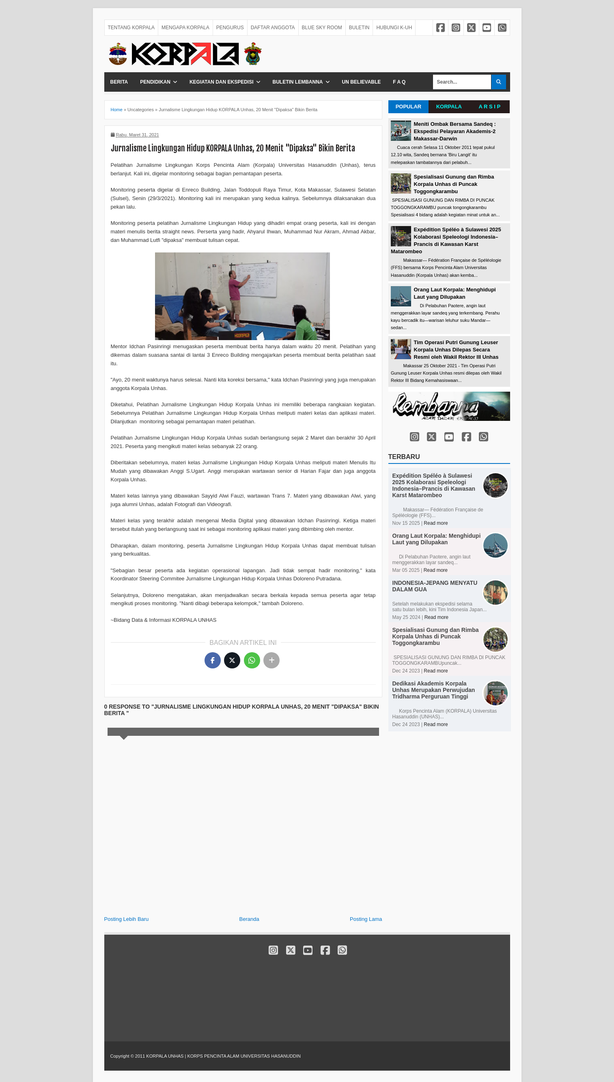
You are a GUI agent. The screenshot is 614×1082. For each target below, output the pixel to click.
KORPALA (449, 106)
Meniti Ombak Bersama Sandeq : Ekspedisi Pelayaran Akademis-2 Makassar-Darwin (455, 131)
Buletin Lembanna (298, 82)
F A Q (399, 82)
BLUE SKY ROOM (322, 27)
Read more (436, 523)
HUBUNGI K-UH (394, 27)
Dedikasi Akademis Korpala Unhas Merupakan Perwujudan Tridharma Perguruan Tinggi (433, 690)
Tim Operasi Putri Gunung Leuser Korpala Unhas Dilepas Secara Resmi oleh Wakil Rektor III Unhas (456, 349)
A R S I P (489, 106)
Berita (119, 82)
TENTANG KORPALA (131, 27)
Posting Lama (366, 919)
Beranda (249, 919)
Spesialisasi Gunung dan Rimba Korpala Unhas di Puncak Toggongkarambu (454, 184)
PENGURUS (230, 27)
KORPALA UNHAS (165, 1056)
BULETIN (359, 27)
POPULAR (409, 106)
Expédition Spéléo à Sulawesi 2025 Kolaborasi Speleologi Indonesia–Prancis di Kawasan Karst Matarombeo (434, 485)
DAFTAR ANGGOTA (273, 27)
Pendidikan (155, 82)
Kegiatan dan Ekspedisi (222, 82)
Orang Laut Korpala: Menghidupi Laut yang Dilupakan (436, 538)
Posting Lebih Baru (126, 919)
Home (117, 109)
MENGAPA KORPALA (185, 27)
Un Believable (361, 82)
